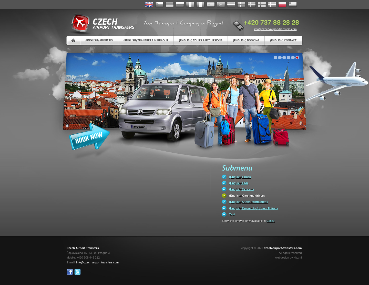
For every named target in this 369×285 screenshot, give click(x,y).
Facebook (70, 272)
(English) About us (99, 40)
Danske (272, 4)
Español (211, 4)
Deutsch (170, 4)
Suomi (262, 4)
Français (190, 4)
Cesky (270, 220)
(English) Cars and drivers (247, 195)
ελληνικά (293, 4)
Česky (159, 4)
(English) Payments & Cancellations (253, 208)
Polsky (282, 4)
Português (221, 4)
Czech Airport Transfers (101, 23)
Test (232, 214)
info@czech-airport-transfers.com (275, 29)
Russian (180, 4)
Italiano (200, 4)
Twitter (77, 272)
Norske (241, 4)
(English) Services (241, 189)
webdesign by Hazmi (288, 257)
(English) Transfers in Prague (146, 40)
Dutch (231, 4)
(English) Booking (246, 40)
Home (73, 40)
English (149, 4)
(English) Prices (240, 176)
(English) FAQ (238, 183)
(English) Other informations (248, 201)
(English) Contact (283, 40)
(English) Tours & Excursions (200, 40)
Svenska (252, 4)
